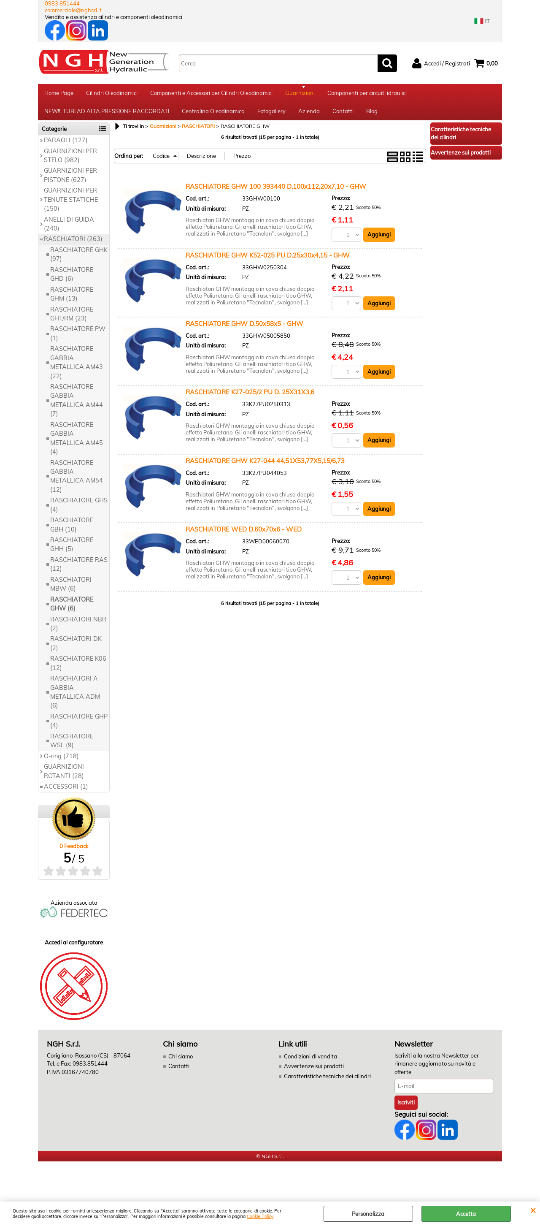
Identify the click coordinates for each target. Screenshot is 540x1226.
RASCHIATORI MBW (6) (71, 589)
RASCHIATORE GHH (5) (71, 550)
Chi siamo (180, 1061)
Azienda (309, 115)
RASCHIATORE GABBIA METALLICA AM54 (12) (76, 481)
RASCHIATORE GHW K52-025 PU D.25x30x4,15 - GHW (268, 261)
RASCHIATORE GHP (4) (79, 726)
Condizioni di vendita (310, 1061)
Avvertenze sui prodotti (314, 1072)
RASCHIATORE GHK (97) (79, 260)
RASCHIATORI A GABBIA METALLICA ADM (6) (75, 697)
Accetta (466, 1213)
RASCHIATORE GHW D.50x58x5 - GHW (244, 329)
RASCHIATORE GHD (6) (71, 279)
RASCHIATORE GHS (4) (79, 510)
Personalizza (368, 1213)
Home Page (58, 94)
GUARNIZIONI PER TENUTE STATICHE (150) (71, 205)
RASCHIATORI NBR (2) (78, 629)
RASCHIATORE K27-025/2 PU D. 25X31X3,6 (250, 398)
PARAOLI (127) (66, 145)
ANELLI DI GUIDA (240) (69, 229)
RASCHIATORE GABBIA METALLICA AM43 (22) (76, 368)
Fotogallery (271, 115)
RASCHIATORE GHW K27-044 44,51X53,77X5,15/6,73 (265, 466)
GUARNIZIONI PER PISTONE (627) (70, 181)
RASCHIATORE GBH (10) (71, 530)
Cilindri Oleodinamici (112, 94)
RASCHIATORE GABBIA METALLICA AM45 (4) (76, 443)
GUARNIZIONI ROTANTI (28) (64, 776)
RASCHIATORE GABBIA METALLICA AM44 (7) (76, 405)
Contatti (343, 115)
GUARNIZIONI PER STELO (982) (70, 161)
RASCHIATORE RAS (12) (79, 569)
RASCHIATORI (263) (73, 245)
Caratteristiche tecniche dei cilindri (327, 1081)
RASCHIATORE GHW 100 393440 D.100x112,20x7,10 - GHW (276, 192)
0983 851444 (62, 3)
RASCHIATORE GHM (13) (71, 299)
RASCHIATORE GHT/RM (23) (71, 319)
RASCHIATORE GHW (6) (71, 609)
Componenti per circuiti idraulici (367, 94)
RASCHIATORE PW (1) (77, 339)
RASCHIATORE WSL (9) (71, 746)
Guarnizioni (300, 94)
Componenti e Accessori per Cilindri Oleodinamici (211, 94)
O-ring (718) (61, 761)
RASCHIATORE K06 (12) (78, 669)
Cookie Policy (260, 1216)
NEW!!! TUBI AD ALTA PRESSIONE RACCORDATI (106, 115)
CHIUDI (533, 1210)
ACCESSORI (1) (66, 792)
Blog (372, 115)
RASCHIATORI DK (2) (76, 649)
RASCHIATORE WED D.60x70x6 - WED (244, 535)
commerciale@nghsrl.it (73, 10)
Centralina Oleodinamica (213, 115)
